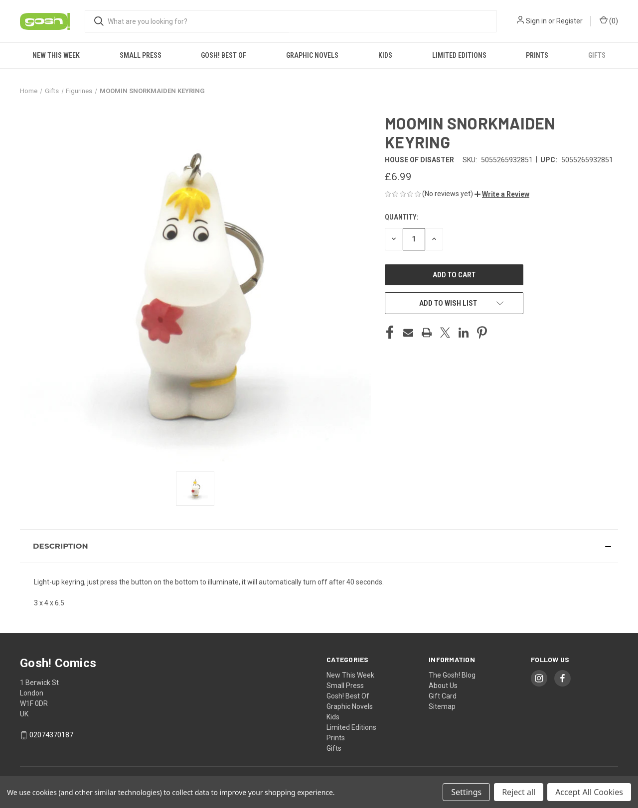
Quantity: (401, 217)
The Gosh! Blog (452, 675)
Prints (537, 55)
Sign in (536, 21)
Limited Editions (459, 55)
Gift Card (443, 696)
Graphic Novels (312, 55)
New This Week (56, 55)
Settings (466, 792)
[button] (502, 194)
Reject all (518, 792)
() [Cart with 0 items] (609, 20)
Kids (385, 55)
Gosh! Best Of (223, 55)
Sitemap (442, 706)
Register (569, 21)
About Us (443, 686)
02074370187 (51, 734)
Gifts (597, 55)
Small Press (140, 55)
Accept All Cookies (589, 792)
